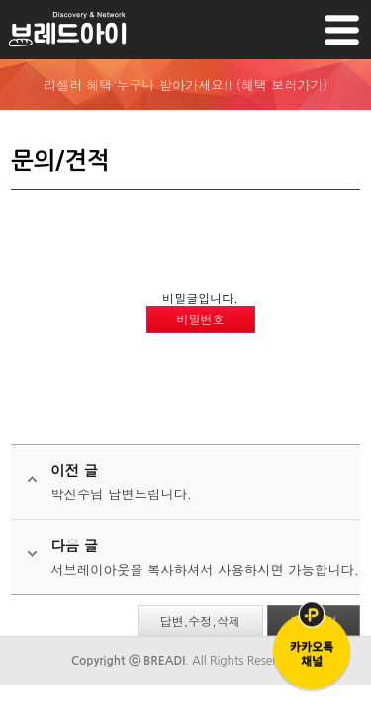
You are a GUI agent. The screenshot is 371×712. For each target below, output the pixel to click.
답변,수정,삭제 (200, 620)
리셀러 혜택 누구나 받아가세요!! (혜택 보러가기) (185, 84)
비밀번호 (201, 319)
